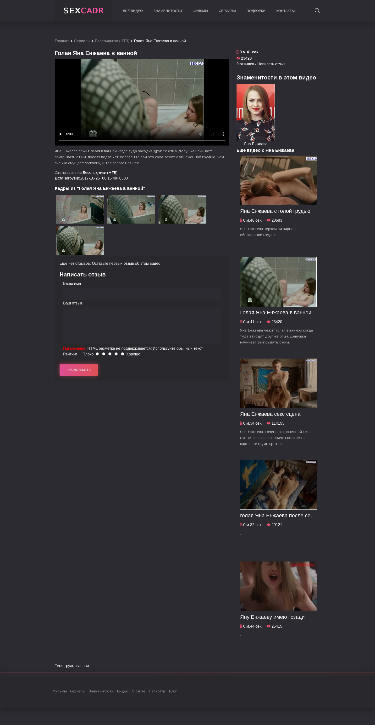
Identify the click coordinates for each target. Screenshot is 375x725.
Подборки (256, 11)
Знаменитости (168, 11)
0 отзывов (245, 64)
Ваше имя (72, 283)
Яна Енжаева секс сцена (270, 414)
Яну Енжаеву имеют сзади (272, 617)
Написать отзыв (271, 64)
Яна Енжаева (256, 144)
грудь (69, 666)
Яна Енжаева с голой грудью (275, 211)
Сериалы (227, 11)
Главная (62, 41)
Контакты (285, 11)
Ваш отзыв (72, 303)
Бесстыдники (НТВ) (112, 41)
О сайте (138, 691)
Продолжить (78, 369)
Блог (173, 691)
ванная (82, 666)
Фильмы (200, 11)
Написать (157, 691)
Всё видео (133, 11)
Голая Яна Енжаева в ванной (275, 312)
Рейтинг (70, 354)
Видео (122, 691)
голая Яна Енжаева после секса (279, 515)
